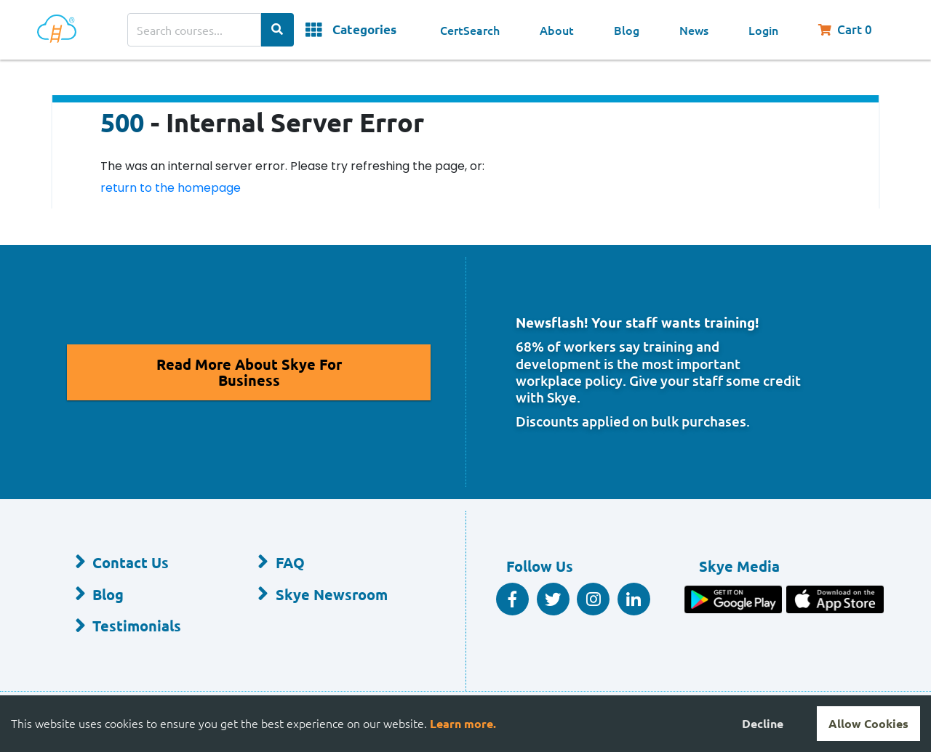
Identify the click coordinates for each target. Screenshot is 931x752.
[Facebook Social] (512, 599)
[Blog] (142, 595)
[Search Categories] (278, 30)
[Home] (59, 30)
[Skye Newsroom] (325, 595)
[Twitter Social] (553, 599)
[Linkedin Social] (634, 599)
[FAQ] (325, 563)
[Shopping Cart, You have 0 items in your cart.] (852, 30)
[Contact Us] (142, 563)
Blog (626, 30)
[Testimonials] (142, 627)
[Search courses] (194, 30)
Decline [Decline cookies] (762, 723)
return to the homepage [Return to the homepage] (170, 187)
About (557, 30)
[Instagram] (593, 599)
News (693, 30)
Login (763, 30)
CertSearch (470, 30)
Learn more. (463, 723)
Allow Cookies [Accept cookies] (868, 723)
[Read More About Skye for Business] (249, 372)
